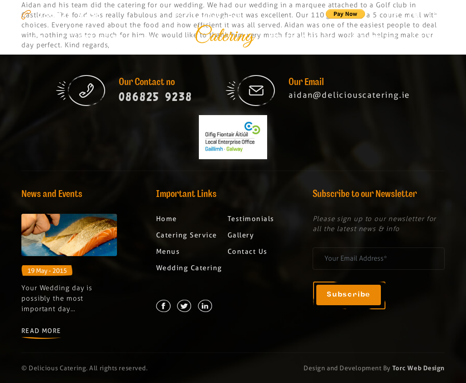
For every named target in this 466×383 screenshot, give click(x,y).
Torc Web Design (418, 368)
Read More (41, 330)
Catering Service (92, 38)
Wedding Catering (301, 38)
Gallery (426, 38)
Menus (149, 38)
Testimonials (373, 38)
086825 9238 (69, 14)
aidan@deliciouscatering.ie (349, 95)
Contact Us (248, 251)
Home (38, 38)
